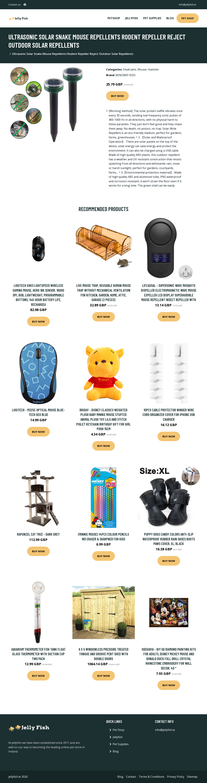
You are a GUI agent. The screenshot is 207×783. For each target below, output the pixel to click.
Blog (170, 18)
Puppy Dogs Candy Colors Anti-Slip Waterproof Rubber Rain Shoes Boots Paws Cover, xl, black (169, 539)
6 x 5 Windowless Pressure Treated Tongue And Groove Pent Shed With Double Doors (103, 654)
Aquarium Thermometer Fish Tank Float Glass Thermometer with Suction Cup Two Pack (38, 654)
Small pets (129, 69)
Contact (131, 777)
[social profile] (24, 4)
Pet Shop (187, 18)
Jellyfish (131, 18)
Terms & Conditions (151, 777)
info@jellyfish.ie (187, 4)
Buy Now (117, 96)
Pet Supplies (152, 18)
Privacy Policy (175, 777)
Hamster (153, 69)
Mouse (142, 69)
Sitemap (192, 777)
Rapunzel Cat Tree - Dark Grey (38, 534)
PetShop (114, 18)
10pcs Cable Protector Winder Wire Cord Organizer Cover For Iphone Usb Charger (169, 414)
